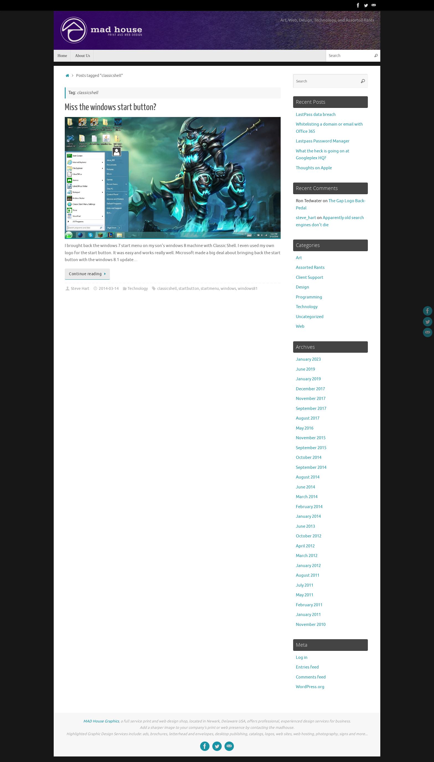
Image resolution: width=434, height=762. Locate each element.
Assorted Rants (310, 267)
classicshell (167, 288)
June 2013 (305, 526)
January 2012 (308, 565)
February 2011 (309, 605)
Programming (309, 297)
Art (299, 258)
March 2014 (306, 497)
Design (302, 287)
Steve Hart (80, 288)
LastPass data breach (316, 114)
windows (228, 288)
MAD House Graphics (101, 721)
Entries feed (307, 667)
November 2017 (311, 398)
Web (300, 326)
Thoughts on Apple (314, 168)
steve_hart (306, 217)
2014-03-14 (109, 288)
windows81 (248, 288)
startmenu (210, 288)
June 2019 (305, 369)
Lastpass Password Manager (323, 141)
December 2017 (310, 389)
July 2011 (304, 585)
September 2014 (311, 467)
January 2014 (308, 516)
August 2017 (307, 418)
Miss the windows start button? (110, 107)
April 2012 (305, 546)
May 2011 (304, 595)
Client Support (309, 277)
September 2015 (311, 448)
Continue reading (88, 274)
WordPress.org (310, 687)
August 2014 (307, 477)
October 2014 (308, 457)
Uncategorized (310, 316)
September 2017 (311, 408)
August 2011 (307, 575)
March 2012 (306, 555)
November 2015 (311, 438)
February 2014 (309, 506)
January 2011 (308, 614)
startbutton (189, 288)
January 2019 (308, 379)
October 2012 (308, 536)
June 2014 (305, 487)
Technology (138, 288)
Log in (302, 657)
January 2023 (308, 359)
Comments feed (311, 677)
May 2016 (304, 428)
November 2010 (311, 624)
